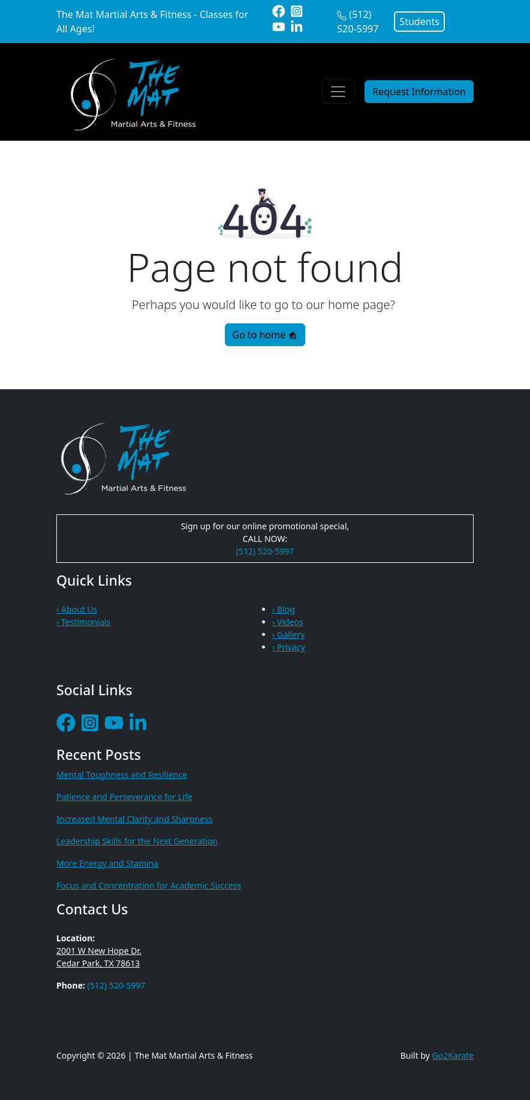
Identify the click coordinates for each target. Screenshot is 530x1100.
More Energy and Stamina (107, 863)
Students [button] (419, 21)
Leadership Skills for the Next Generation (137, 841)
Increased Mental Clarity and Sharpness (134, 819)
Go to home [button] (265, 334)
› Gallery (288, 634)
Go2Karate (453, 1055)
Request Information (419, 91)
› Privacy (288, 647)
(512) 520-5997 (265, 551)
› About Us (76, 609)
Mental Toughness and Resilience (121, 774)
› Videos (287, 622)
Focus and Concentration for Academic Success (148, 885)
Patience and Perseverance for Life (124, 796)
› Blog (283, 609)
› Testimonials (83, 622)
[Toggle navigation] (338, 92)
